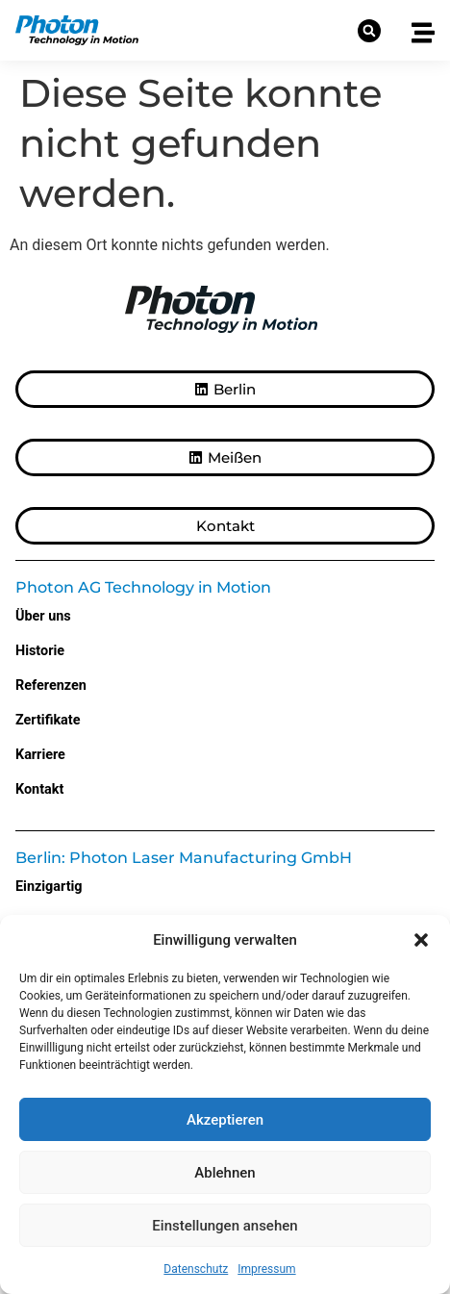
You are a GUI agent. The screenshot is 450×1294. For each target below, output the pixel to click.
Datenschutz (195, 1269)
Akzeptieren (225, 1120)
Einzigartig (49, 886)
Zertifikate (47, 720)
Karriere (40, 755)
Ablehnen (224, 1172)
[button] (421, 940)
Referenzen (51, 685)
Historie (39, 651)
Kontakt (39, 789)
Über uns (43, 616)
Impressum (266, 1269)
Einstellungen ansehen (224, 1225)
